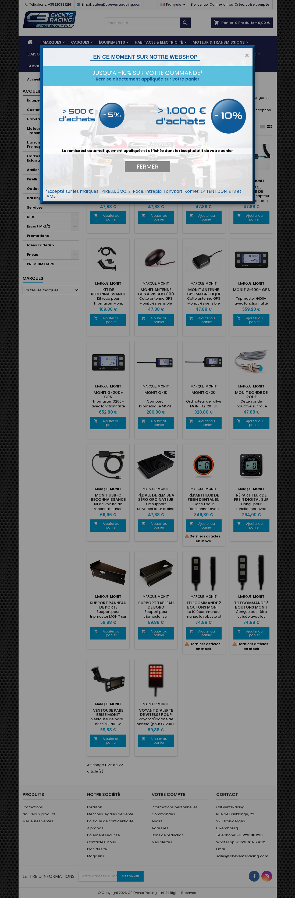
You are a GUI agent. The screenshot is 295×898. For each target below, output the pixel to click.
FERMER (147, 166)
